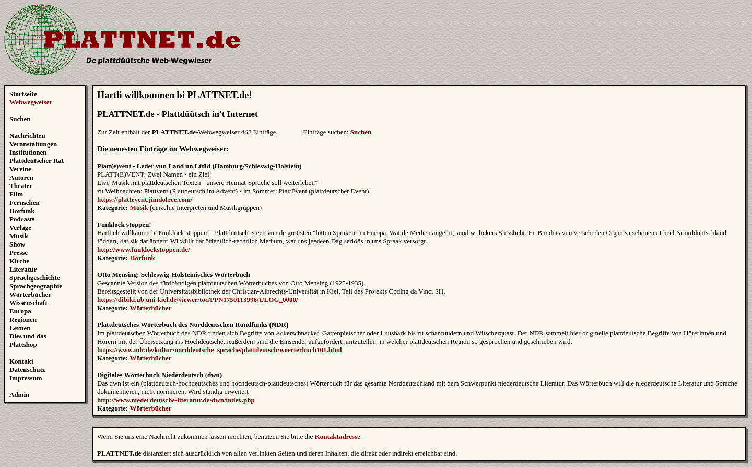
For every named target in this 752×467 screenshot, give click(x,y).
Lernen (19, 328)
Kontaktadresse (337, 436)
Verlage (20, 227)
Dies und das (27, 336)
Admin (19, 395)
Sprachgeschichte (34, 278)
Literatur (23, 269)
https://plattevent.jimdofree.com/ (144, 199)
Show (17, 244)
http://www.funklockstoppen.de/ (143, 249)
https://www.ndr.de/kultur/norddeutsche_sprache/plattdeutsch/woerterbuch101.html (219, 350)
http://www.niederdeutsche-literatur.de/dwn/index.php (176, 400)
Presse (18, 252)
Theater (20, 186)
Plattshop (23, 344)
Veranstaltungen (33, 144)
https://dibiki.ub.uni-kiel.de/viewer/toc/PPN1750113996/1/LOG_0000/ (197, 299)
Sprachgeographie (35, 286)
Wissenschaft (28, 303)
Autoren (21, 177)
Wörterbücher (30, 294)
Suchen (19, 119)
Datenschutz (27, 369)
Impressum (25, 378)
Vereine (20, 169)
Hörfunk (21, 211)
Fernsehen (24, 202)
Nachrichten (27, 135)
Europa (20, 311)
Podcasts (21, 219)
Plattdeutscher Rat (36, 161)
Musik (18, 236)
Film (16, 194)
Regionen (23, 319)
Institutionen (28, 152)
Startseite (23, 94)
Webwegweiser (30, 102)
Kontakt (21, 361)
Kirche (19, 261)
